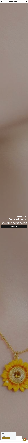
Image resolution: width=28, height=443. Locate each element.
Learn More (5, 436)
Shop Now (14, 226)
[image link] (14, 1)
